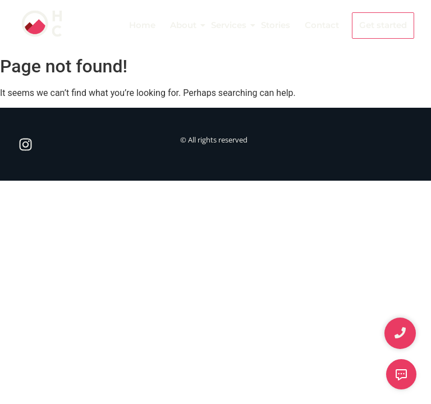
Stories (275, 25)
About (184, 25)
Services (229, 25)
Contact (322, 25)
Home (142, 25)
